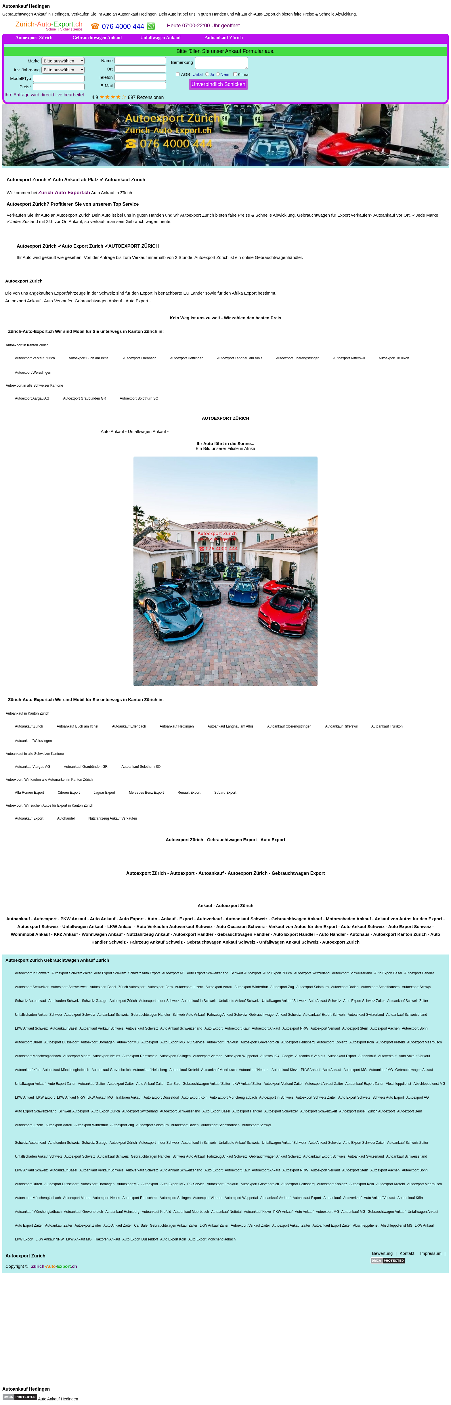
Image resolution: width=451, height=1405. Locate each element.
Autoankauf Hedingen (26, 6)
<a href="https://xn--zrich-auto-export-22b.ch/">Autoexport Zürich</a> (225, 701)
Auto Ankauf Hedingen (58, 1399)
